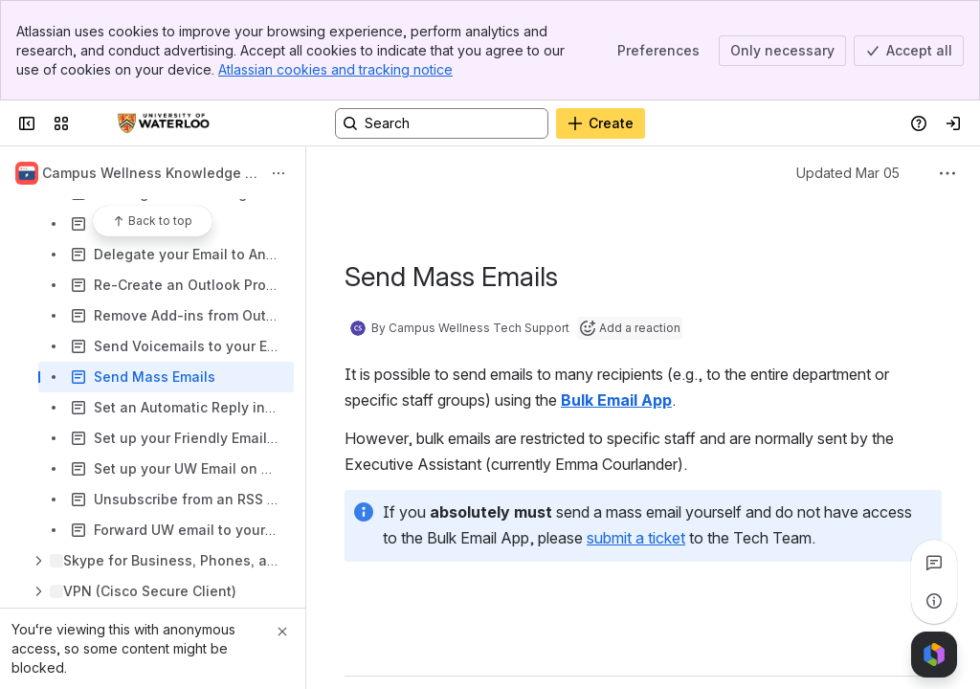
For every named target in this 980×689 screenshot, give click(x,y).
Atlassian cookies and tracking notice (335, 69)
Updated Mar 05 (848, 173)
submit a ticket (636, 537)
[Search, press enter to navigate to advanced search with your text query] (441, 123)
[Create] (600, 123)
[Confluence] (163, 123)
